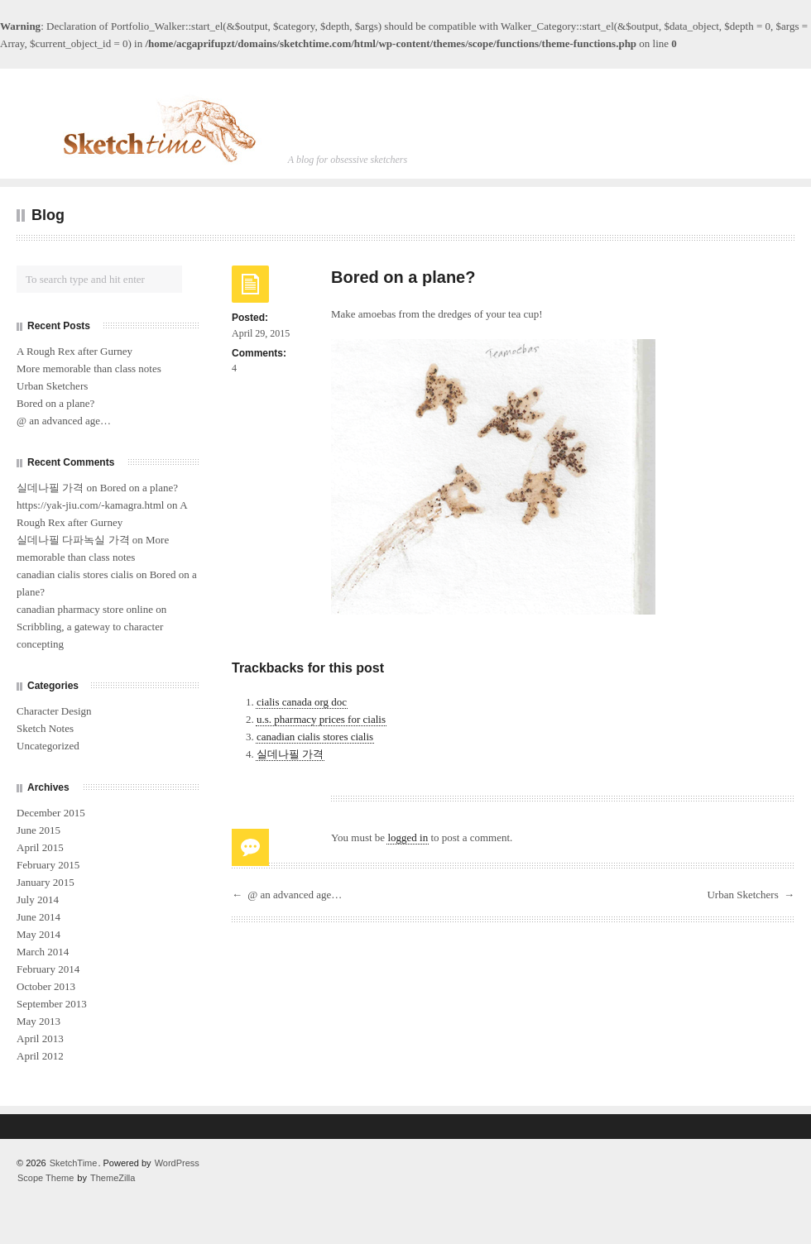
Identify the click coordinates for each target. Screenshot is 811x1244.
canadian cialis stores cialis (315, 736)
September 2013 (52, 1004)
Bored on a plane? (55, 403)
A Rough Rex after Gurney (74, 351)
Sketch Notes (45, 728)
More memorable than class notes (89, 368)
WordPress (177, 1163)
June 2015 (38, 830)
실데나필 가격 (290, 754)
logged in (407, 837)
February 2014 (48, 969)
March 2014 (43, 951)
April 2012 (40, 1056)
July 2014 (38, 899)
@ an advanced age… (294, 894)
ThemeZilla (112, 1178)
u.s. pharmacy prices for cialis (321, 719)
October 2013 (46, 986)
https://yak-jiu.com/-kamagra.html (90, 505)
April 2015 (40, 847)
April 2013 (40, 1038)
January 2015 (45, 882)
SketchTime (74, 1163)
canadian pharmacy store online (85, 609)
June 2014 (38, 917)
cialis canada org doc (302, 702)
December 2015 (51, 812)
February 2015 (48, 865)
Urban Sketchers (742, 894)
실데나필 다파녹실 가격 (73, 539)
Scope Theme (45, 1178)
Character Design (54, 711)
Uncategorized (48, 745)
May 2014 (38, 934)
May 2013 (38, 1021)
